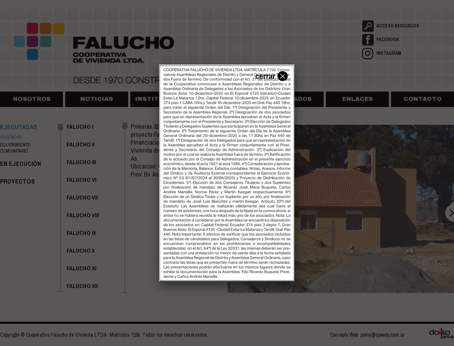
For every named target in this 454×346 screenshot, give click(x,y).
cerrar (270, 75)
